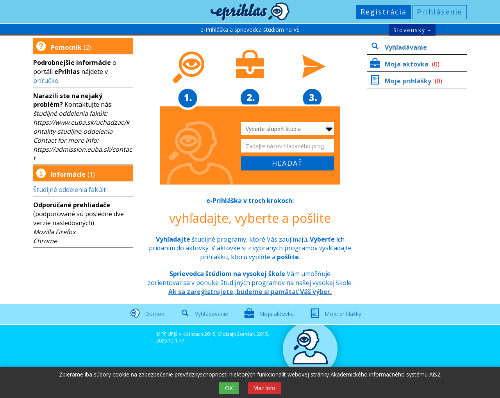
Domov (154, 313)
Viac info (264, 388)
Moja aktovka (407, 64)
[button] (250, 11)
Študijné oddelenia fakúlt (69, 189)
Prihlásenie (439, 11)
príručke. (46, 80)
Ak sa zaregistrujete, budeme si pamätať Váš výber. (250, 291)
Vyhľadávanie (406, 47)
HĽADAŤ (287, 163)
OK (229, 388)
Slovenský (412, 30)
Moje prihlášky (409, 81)
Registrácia (384, 11)
